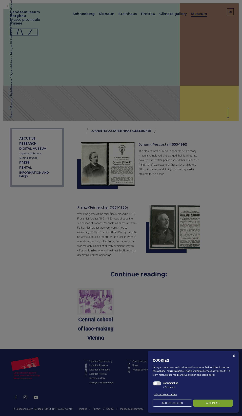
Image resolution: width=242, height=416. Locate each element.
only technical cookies (165, 394)
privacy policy (189, 375)
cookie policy (208, 375)
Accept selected (172, 403)
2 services (169, 387)
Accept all (213, 403)
